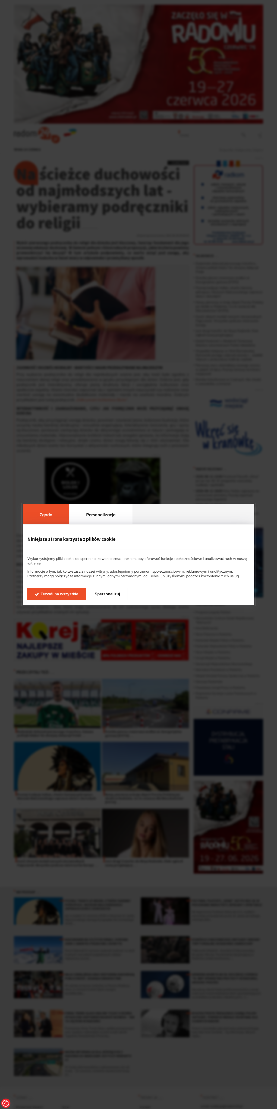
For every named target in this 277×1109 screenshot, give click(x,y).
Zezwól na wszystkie (59, 594)
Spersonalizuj (107, 594)
